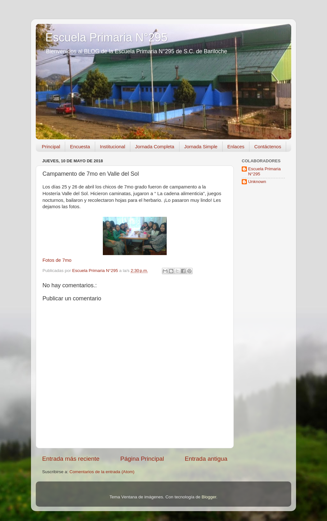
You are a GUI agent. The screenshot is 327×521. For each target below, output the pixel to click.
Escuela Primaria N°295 (106, 37)
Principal (51, 146)
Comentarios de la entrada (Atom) (102, 471)
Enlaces (235, 146)
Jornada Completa (154, 146)
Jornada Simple (200, 146)
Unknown (257, 181)
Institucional (112, 146)
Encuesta (80, 146)
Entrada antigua (206, 458)
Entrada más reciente (71, 458)
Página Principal (142, 458)
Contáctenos (267, 146)
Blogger (209, 497)
